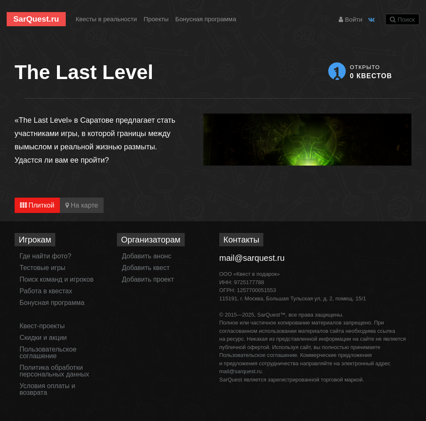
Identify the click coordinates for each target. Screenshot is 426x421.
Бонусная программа (205, 18)
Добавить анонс (146, 256)
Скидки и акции (43, 337)
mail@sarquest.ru (252, 258)
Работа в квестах (46, 291)
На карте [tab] (81, 205)
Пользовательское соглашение (48, 352)
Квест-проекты (42, 325)
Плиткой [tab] (37, 205)
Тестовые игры (42, 267)
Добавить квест (146, 267)
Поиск (402, 19)
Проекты (156, 18)
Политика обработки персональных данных (54, 371)
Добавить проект (148, 279)
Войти (350, 19)
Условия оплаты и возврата (47, 389)
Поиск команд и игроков (57, 279)
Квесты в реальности (106, 18)
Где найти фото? (45, 256)
